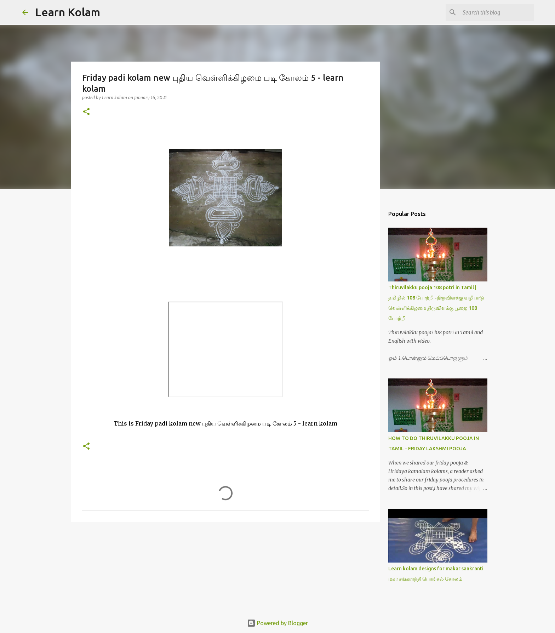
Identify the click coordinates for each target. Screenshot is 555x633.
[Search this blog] (497, 12)
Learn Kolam (67, 12)
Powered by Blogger (277, 623)
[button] (86, 112)
